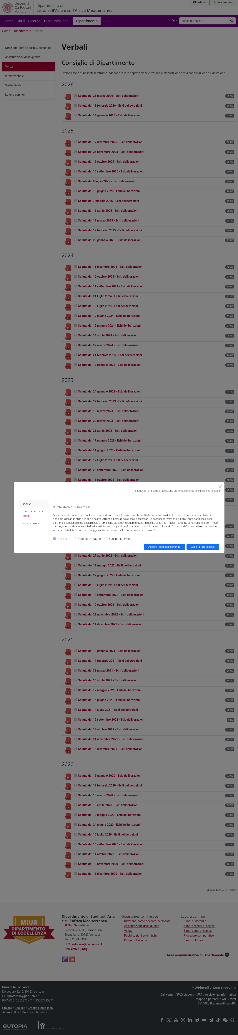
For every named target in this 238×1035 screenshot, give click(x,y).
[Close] (220, 487)
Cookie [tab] (26, 504)
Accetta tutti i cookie (202, 546)
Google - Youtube (89, 539)
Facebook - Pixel (119, 539)
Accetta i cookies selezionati (164, 546)
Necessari (63, 539)
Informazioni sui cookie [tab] (32, 514)
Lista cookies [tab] (30, 523)
